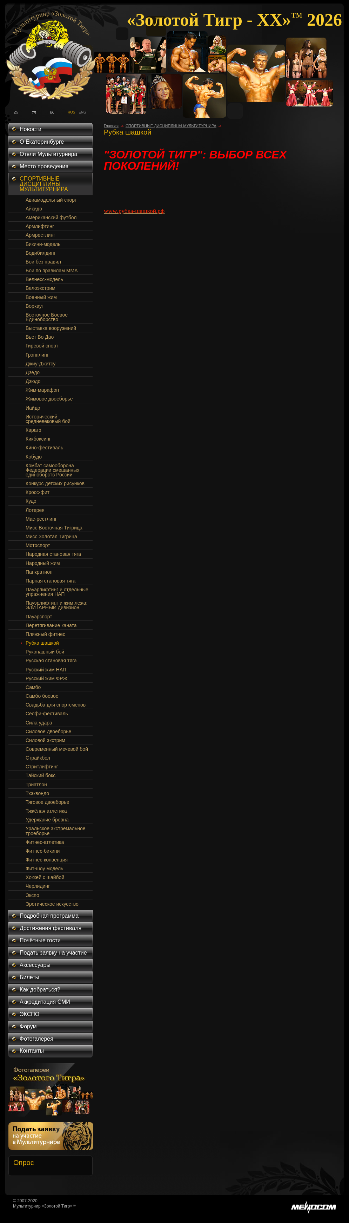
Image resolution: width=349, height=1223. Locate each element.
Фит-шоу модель (44, 868)
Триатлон (36, 784)
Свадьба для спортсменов (56, 705)
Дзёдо (33, 372)
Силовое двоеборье (48, 731)
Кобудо (34, 457)
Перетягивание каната (51, 625)
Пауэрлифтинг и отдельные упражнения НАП (57, 592)
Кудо (31, 501)
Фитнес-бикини (43, 851)
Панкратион (39, 572)
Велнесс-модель (44, 279)
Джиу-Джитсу (40, 363)
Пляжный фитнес (45, 634)
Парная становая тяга (50, 581)
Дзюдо (33, 381)
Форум (28, 1026)
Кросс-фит (37, 492)
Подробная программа (49, 916)
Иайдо (33, 408)
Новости (30, 129)
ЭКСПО (29, 1014)
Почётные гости (40, 940)
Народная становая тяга (53, 554)
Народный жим (43, 563)
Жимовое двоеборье (49, 399)
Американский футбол (51, 217)
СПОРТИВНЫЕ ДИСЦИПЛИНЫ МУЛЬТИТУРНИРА (44, 184)
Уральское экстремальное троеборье (56, 831)
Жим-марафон (42, 390)
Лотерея (35, 510)
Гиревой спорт (42, 346)
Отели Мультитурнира (48, 154)
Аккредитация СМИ (45, 1002)
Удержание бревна (47, 819)
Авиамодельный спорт (51, 200)
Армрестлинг (40, 235)
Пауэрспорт (39, 616)
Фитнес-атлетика (45, 842)
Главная (111, 126)
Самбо (33, 687)
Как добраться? (40, 990)
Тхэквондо (37, 793)
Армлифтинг (40, 226)
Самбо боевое (42, 696)
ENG (80, 111)
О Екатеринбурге (42, 142)
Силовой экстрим (45, 740)
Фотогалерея (36, 1039)
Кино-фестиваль (44, 447)
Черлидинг (38, 886)
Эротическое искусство (52, 904)
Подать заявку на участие (53, 953)
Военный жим (41, 297)
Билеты (29, 977)
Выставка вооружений (51, 328)
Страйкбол (38, 758)
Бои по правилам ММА (52, 270)
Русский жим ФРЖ (46, 678)
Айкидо (34, 209)
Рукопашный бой (45, 652)
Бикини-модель (43, 244)
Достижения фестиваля (50, 928)
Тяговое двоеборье (47, 802)
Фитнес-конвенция (47, 860)
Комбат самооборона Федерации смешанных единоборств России (52, 470)
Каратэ (33, 430)
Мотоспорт (38, 545)
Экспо (32, 895)
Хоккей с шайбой (45, 877)
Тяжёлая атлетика (46, 811)
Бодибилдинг (41, 253)
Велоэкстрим (40, 288)
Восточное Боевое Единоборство (47, 317)
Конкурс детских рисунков (55, 483)
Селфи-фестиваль (47, 713)
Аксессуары (35, 965)
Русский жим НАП (46, 669)
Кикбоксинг (38, 439)
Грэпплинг (37, 355)
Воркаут (35, 306)
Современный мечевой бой (57, 749)
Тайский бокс (40, 775)
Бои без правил (43, 262)
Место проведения (44, 166)
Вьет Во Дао (40, 337)
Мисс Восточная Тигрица (54, 528)
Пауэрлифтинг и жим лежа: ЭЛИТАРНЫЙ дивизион (56, 605)
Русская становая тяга (51, 660)
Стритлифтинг (42, 766)
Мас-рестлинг (41, 519)
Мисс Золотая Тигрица (51, 536)
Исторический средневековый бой (48, 419)
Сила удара (39, 723)
